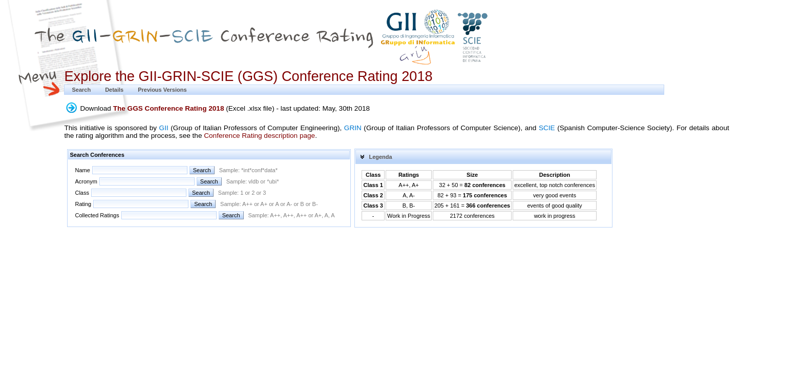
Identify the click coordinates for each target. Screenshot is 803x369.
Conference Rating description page (259, 135)
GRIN (353, 128)
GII (163, 128)
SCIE (547, 128)
